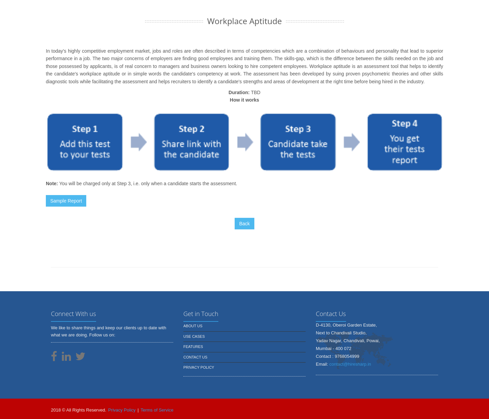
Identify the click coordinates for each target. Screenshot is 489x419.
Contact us (195, 357)
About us (192, 326)
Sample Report (66, 201)
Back (244, 223)
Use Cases (194, 336)
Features (193, 347)
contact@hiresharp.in (350, 364)
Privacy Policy (198, 367)
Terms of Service (157, 410)
